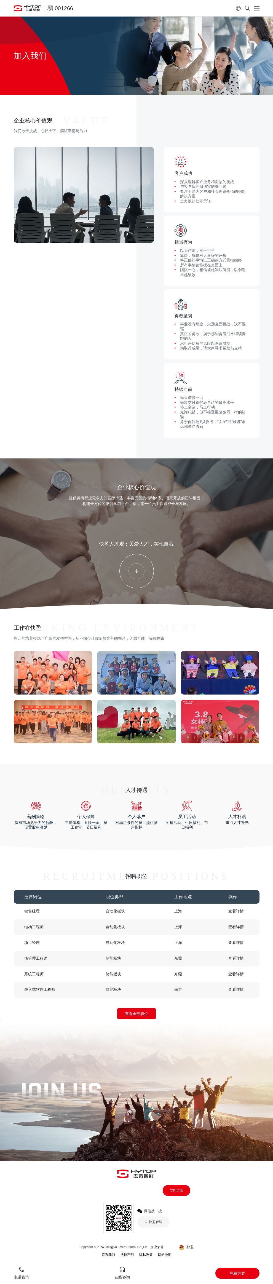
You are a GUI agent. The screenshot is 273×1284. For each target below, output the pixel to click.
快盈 (171, 1247)
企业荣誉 (157, 1247)
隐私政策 (145, 1255)
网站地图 (164, 1255)
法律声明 (127, 1255)
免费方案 (237, 1273)
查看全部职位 (136, 1013)
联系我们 (108, 1255)
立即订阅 (176, 1190)
